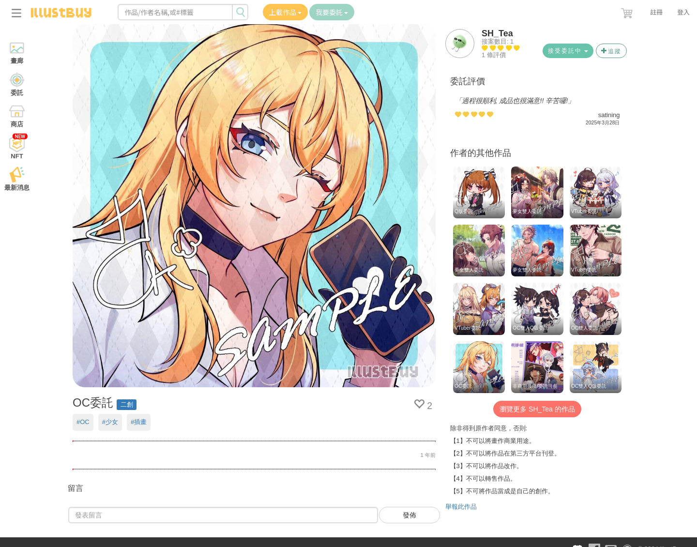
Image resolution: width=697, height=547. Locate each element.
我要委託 (332, 12)
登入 (683, 11)
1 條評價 (494, 55)
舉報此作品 (461, 506)
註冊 (656, 11)
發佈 (409, 515)
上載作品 (285, 12)
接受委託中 (568, 50)
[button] (628, 11)
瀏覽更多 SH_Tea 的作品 (537, 409)
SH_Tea (497, 33)
